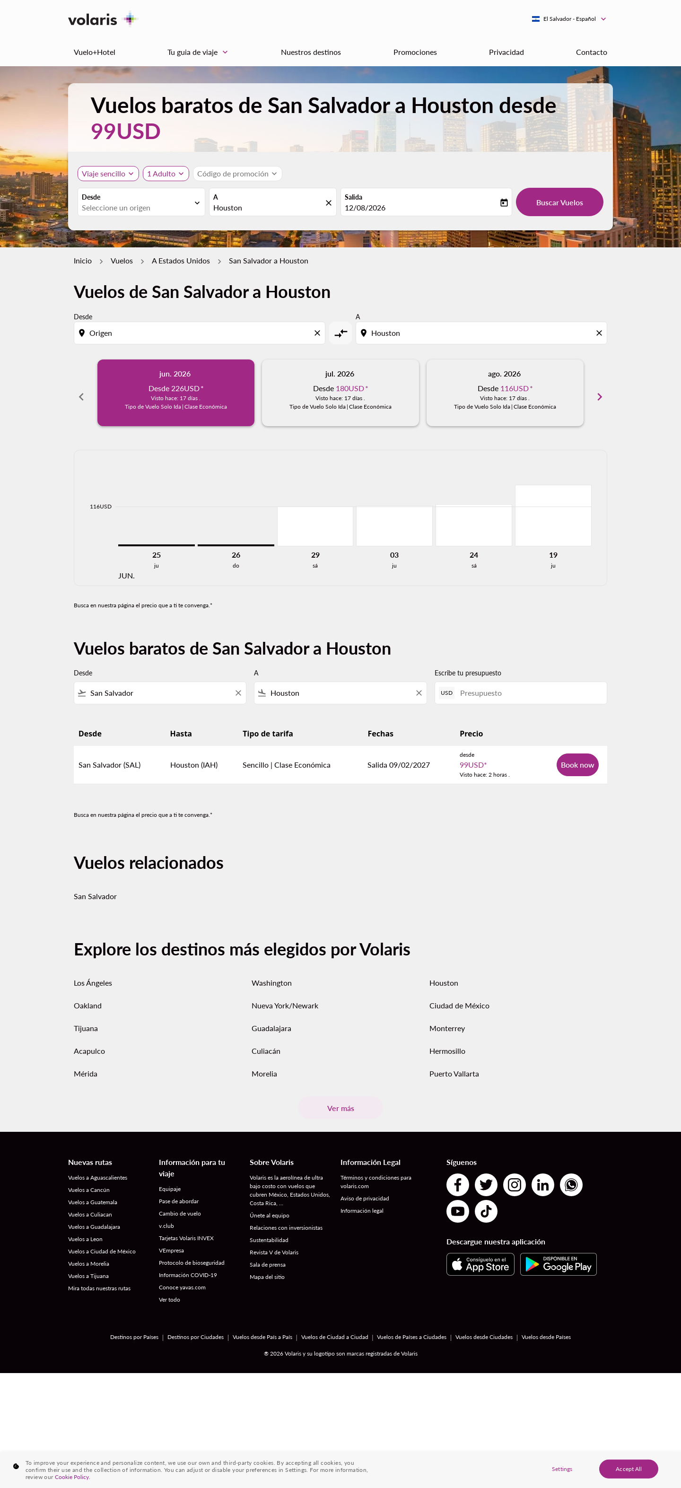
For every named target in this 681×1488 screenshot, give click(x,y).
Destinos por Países (134, 1330)
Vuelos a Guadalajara (94, 1220)
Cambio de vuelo (180, 1207)
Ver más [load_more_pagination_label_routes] (340, 1101)
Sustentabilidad (269, 1233)
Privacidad (506, 51)
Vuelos (122, 260)
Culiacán (266, 1044)
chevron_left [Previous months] (81, 392)
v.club (166, 1219)
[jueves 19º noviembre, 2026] (553, 509)
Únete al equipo (269, 1209)
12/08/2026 (365, 207)
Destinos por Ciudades (195, 1330)
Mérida (85, 1067)
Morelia (264, 1067)
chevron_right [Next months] (599, 392)
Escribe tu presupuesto (468, 667)
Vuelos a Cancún (89, 1183)
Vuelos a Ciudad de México (102, 1245)
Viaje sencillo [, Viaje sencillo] (103, 173)
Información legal (362, 1204)
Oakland (88, 999)
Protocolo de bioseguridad (192, 1256)
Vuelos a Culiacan (90, 1208)
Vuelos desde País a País (262, 1330)
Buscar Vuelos (559, 202)
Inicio (83, 260)
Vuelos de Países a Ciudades (411, 1330)
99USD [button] (126, 131)
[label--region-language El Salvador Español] (569, 19)
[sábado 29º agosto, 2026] (315, 520)
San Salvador (95, 889)
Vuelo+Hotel (94, 51)
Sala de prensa (268, 1258)
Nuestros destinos (311, 51)
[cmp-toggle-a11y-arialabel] (340, 333)
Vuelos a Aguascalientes (97, 1171)
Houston (443, 976)
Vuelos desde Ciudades (484, 1330)
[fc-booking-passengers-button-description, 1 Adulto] (161, 173)
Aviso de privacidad (364, 1192)
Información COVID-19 (188, 1268)
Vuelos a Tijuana (88, 1269)
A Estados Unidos (181, 260)
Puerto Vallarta (454, 1067)
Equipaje (170, 1182)
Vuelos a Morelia (88, 1257)
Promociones (415, 51)
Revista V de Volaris (274, 1246)
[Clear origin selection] (319, 333)
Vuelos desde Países (546, 1330)
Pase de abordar (179, 1195)
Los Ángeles (93, 976)
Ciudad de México (459, 999)
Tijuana (86, 1021)
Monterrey (447, 1021)
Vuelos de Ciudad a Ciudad (334, 1330)
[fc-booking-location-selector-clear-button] (330, 202)
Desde (91, 197)
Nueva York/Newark (285, 999)
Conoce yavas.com (182, 1281)
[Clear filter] (238, 687)
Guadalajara (271, 1021)
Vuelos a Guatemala (92, 1195)
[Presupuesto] (528, 686)
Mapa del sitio (267, 1270)
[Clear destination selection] (600, 333)
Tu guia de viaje (200, 52)
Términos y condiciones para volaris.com (375, 1175)
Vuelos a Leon (85, 1232)
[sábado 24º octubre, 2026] (474, 519)
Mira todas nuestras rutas (99, 1282)
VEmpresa (171, 1244)
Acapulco (89, 1044)
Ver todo (169, 1293)
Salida (353, 197)
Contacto (591, 51)
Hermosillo (447, 1044)
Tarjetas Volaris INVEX (186, 1231)
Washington (272, 976)
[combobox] (137, 207)
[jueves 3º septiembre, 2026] (394, 519)
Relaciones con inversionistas (286, 1221)
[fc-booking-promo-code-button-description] (233, 173)
